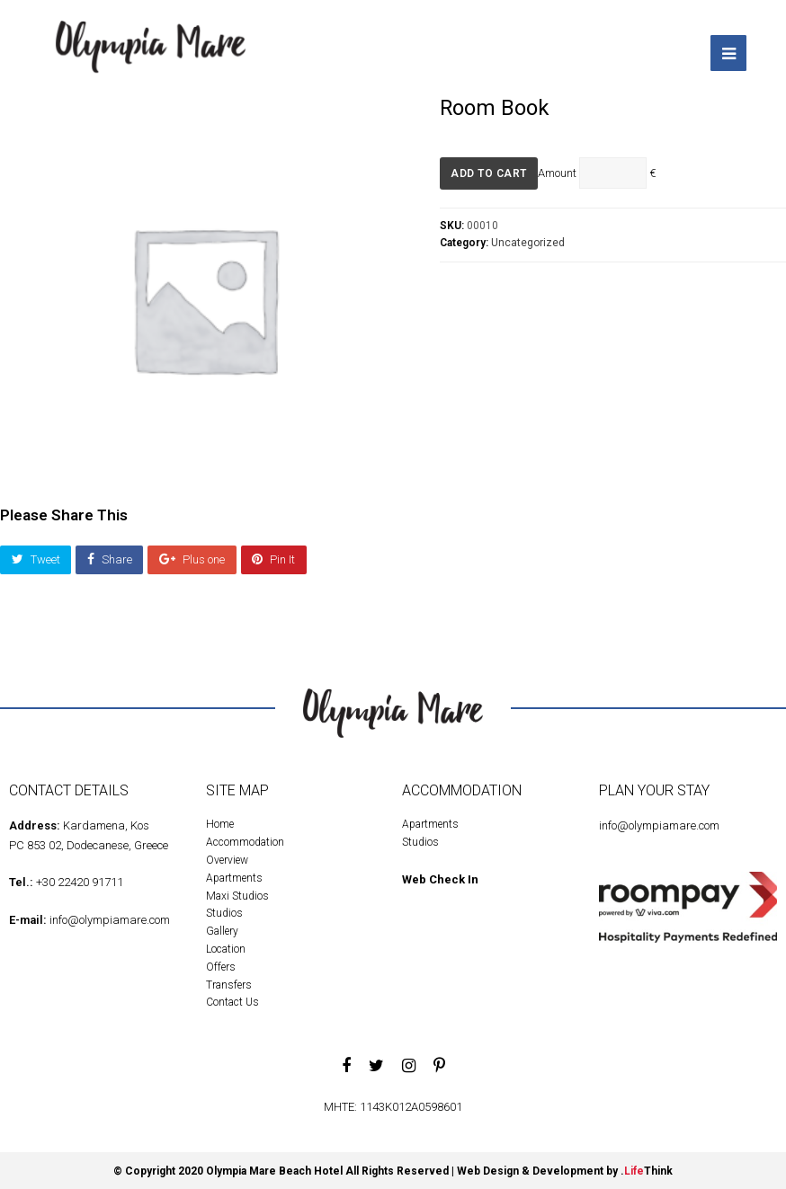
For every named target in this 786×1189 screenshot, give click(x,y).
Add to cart (489, 170)
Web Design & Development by (565, 1168)
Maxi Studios (237, 892)
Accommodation (245, 839)
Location (226, 946)
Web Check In (440, 876)
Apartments (234, 875)
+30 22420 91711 (79, 879)
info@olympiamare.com (109, 917)
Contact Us (232, 999)
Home (220, 821)
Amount (557, 169)
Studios (224, 910)
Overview (227, 857)
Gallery (222, 928)
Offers (221, 964)
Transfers (229, 981)
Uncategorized (528, 240)
